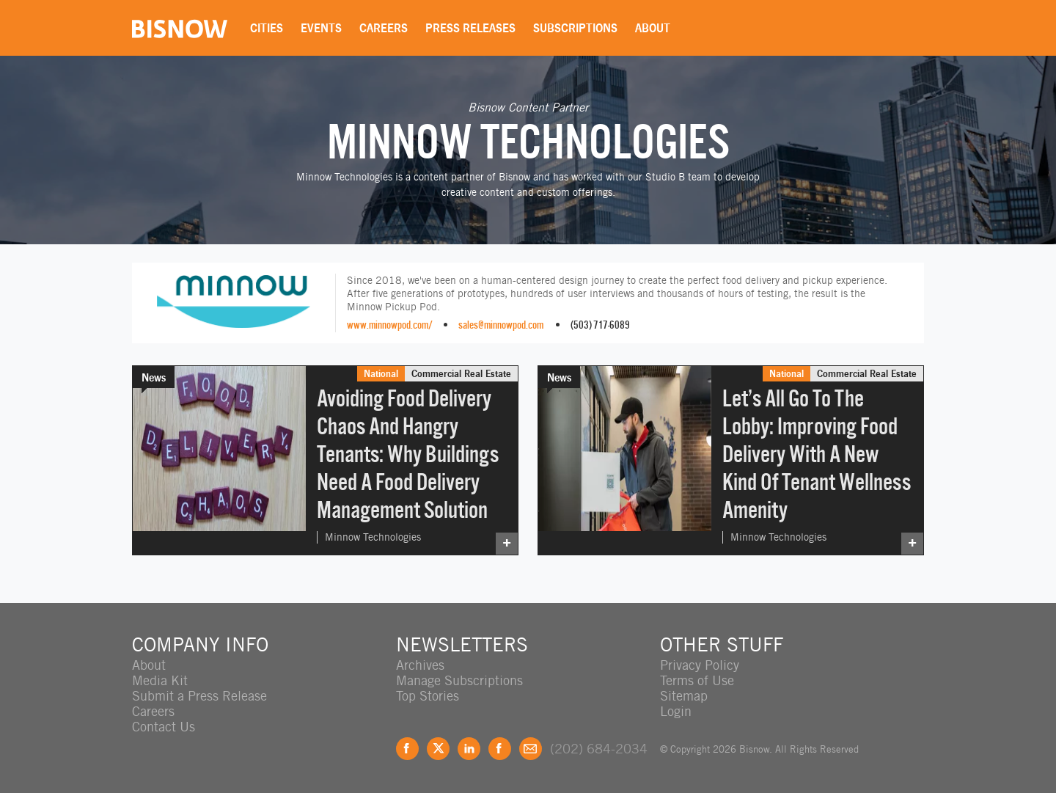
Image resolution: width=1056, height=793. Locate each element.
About (652, 28)
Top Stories (427, 696)
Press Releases (470, 28)
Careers (383, 28)
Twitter (438, 748)
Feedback (530, 748)
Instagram (499, 748)
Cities (266, 28)
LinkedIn (469, 748)
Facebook (407, 748)
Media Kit (160, 680)
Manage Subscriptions (459, 680)
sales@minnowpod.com (500, 324)
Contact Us (163, 726)
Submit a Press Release (199, 696)
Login (676, 711)
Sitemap (684, 696)
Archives (420, 665)
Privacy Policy (699, 665)
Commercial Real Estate (461, 373)
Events (321, 28)
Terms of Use (697, 680)
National (381, 373)
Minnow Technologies (373, 537)
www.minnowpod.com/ (390, 324)
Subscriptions (575, 28)
